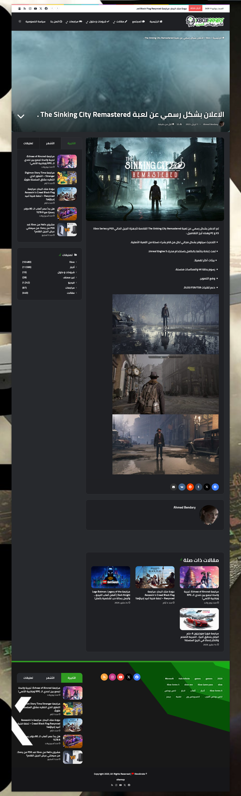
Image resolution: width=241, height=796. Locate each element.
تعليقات (28, 143)
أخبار (72, 267)
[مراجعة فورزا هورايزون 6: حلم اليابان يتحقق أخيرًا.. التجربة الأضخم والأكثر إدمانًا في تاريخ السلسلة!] (199, 619)
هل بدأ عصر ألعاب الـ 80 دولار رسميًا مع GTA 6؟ (39, 210)
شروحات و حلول (99, 21)
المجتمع (138, 21)
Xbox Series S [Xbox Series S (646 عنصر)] (173, 685)
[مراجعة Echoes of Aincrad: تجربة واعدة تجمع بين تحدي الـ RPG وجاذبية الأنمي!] (199, 577)
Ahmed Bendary (210, 124)
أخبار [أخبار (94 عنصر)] (203, 691)
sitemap (121, 779)
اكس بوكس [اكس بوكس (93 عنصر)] (170, 691)
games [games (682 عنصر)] (198, 678)
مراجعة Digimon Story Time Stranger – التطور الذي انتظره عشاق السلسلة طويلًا (39, 176)
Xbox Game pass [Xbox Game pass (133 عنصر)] (205, 685)
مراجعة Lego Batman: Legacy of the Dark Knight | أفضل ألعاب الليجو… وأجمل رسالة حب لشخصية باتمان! (111, 595)
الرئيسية (156, 21)
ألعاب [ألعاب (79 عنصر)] (193, 691)
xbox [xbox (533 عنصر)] (220, 685)
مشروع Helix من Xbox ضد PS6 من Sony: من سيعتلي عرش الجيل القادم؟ (40, 228)
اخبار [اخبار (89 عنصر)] (183, 691)
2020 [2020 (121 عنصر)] (219, 678)
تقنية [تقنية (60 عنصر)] (178, 697)
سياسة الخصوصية (35, 21)
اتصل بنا (56, 21)
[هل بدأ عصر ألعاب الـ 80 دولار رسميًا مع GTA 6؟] (67, 213)
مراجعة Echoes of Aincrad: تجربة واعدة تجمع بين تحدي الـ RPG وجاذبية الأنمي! (201, 595)
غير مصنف (69, 277)
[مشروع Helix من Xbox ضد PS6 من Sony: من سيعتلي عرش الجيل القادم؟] (67, 229)
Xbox (208, 38)
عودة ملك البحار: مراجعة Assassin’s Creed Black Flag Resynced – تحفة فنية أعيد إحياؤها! (154, 595)
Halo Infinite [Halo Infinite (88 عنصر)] (184, 678)
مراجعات (75, 21)
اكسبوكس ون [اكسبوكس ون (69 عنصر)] (193, 697)
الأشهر (50, 143)
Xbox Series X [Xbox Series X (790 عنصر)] (216, 691)
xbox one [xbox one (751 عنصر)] (188, 685)
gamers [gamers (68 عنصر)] (209, 678)
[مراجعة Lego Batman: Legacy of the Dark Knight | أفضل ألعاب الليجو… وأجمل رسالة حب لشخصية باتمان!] (110, 577)
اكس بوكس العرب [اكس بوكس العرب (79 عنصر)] (213, 697)
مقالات (121, 21)
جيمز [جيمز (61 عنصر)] (168, 697)
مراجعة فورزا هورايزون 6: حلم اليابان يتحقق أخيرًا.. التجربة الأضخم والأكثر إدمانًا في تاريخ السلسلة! (200, 637)
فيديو (71, 282)
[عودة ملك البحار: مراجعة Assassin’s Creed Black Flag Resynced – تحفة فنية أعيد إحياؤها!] (154, 577)
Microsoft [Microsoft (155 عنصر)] (169, 678)
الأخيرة (72, 143)
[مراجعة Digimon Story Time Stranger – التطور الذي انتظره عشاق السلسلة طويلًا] (67, 177)
